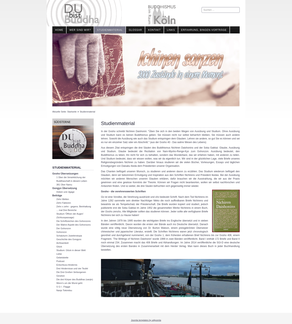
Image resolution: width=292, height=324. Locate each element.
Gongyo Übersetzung (64, 188)
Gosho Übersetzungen (65, 173)
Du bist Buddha (81, 13)
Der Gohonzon (63, 228)
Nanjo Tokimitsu (64, 290)
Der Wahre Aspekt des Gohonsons (73, 224)
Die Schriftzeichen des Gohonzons (73, 221)
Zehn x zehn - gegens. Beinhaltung (73, 206)
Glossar (135, 30)
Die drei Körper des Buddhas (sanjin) (74, 279)
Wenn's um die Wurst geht (69, 283)
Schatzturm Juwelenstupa (69, 235)
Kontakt (154, 30)
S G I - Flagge (63, 287)
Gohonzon (61, 232)
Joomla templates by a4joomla (146, 320)
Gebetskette (62, 257)
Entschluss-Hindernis (66, 265)
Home (59, 30)
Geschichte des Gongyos (68, 239)
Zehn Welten (62, 199)
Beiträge (57, 195)
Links (171, 30)
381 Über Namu (64, 184)
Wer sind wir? (80, 30)
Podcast (60, 261)
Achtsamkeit (62, 243)
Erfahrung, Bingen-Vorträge (204, 30)
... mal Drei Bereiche (66, 210)
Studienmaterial (110, 30)
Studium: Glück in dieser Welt (71, 250)
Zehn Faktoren (63, 203)
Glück (59, 246)
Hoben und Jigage (65, 192)
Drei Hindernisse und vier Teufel (72, 268)
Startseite (71, 111)
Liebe (59, 254)
